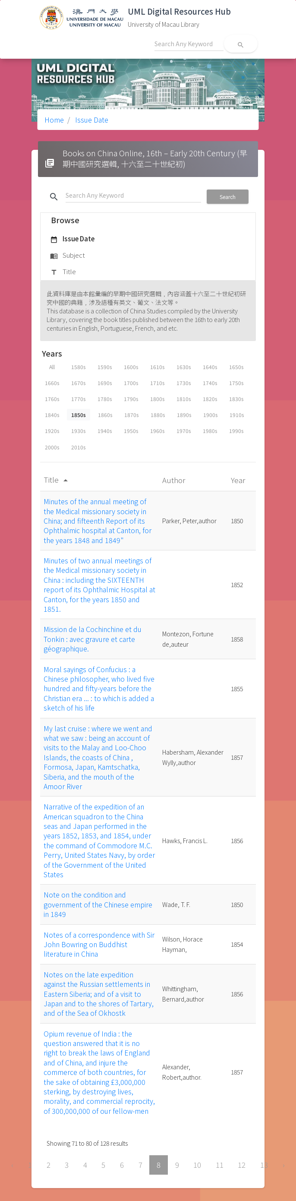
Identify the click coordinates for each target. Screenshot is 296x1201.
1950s (131, 430)
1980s (210, 430)
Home (54, 119)
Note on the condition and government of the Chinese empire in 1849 (98, 904)
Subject (67, 255)
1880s (158, 414)
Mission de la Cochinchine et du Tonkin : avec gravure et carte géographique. (93, 639)
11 (220, 1165)
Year (239, 479)
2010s (78, 447)
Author (174, 479)
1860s (105, 414)
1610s (157, 366)
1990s (236, 430)
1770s (78, 398)
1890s (184, 414)
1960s (157, 430)
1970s (183, 430)
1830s (236, 398)
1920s (52, 430)
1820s (210, 398)
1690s (105, 382)
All (52, 366)
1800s (157, 398)
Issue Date (90, 119)
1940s (105, 430)
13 (264, 1165)
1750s (236, 382)
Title (63, 272)
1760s (52, 398)
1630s (183, 366)
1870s (131, 414)
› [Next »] (284, 1165)
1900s (210, 414)
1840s (52, 414)
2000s (52, 447)
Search (228, 196)
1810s (183, 398)
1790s (131, 398)
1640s (210, 366)
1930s (78, 430)
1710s (157, 382)
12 (242, 1165)
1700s (131, 382)
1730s (183, 382)
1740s (210, 382)
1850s (78, 414)
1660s (52, 382)
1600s (131, 366)
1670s (78, 382)
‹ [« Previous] (12, 1165)
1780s (105, 398)
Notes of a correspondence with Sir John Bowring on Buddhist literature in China (99, 944)
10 (197, 1165)
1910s (237, 414)
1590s (105, 366)
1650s (236, 366)
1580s (78, 366)
